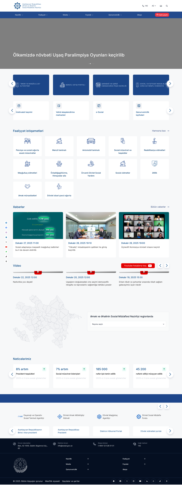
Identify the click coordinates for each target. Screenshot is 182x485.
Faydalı (89, 15)
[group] (91, 60)
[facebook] (6, 227)
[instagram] (6, 232)
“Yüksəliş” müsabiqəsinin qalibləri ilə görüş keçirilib (87, 249)
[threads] (6, 261)
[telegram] (6, 223)
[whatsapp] (6, 252)
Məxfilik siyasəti (52, 481)
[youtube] (6, 247)
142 (144, 6)
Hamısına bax (160, 131)
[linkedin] (6, 237)
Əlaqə (139, 15)
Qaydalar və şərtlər (71, 481)
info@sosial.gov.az (65, 446)
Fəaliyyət (43, 15)
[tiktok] (6, 256)
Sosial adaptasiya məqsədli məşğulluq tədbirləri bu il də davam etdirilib (37, 249)
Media (66, 15)
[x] (6, 242)
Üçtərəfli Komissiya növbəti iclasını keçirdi (140, 248)
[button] (12, 83)
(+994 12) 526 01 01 (106, 446)
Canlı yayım (162, 15)
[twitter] (127, 481)
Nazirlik (19, 15)
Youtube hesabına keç (136, 266)
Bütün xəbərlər (160, 207)
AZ (152, 6)
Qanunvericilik (115, 15)
